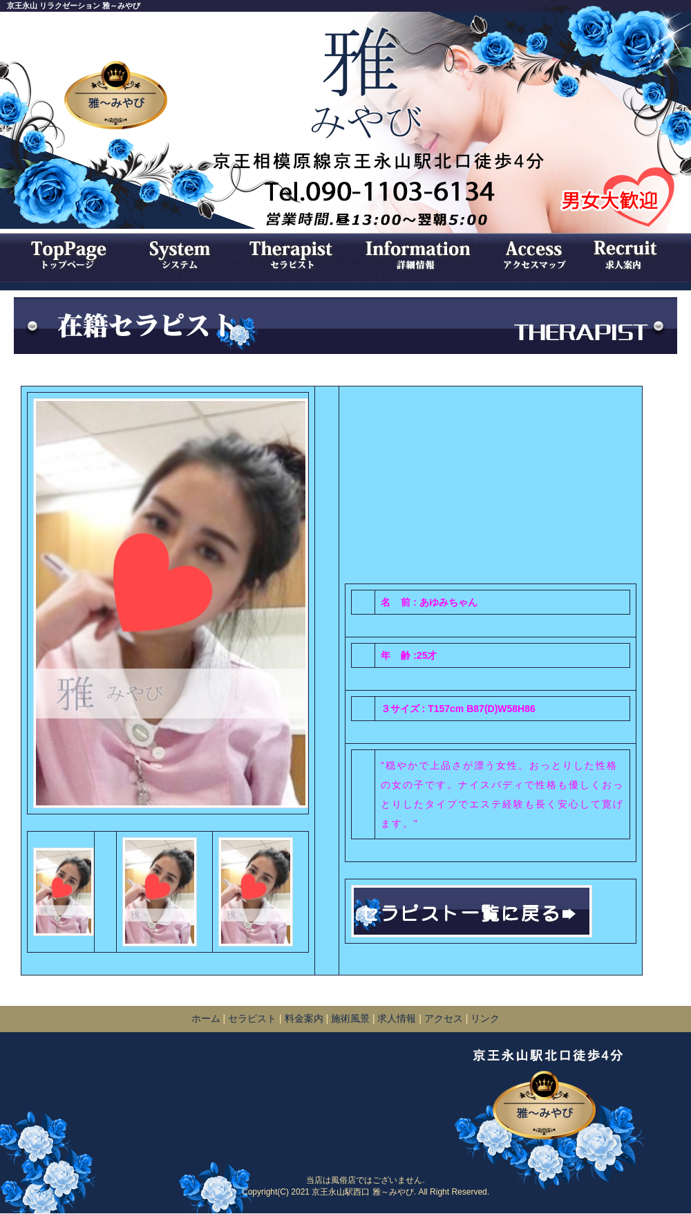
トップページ (65, 254)
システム (179, 254)
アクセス (443, 1018)
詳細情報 (421, 254)
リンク (485, 1018)
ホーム (205, 1018)
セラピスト (293, 254)
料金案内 (305, 1018)
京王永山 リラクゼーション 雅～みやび (73, 5)
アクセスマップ (535, 254)
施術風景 (350, 1018)
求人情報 (632, 254)
